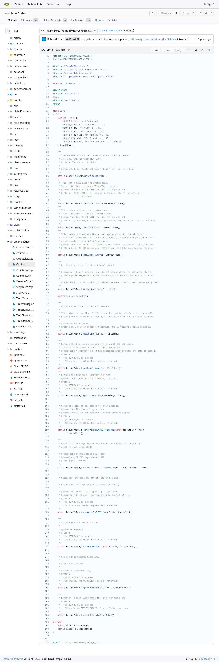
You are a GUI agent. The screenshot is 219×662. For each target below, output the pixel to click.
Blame (167, 50)
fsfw (14, 13)
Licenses (204, 658)
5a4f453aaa (72, 39)
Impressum (53, 4)
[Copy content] (195, 50)
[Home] (6, 4)
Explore (18, 4)
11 (175, 13)
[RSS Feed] (153, 13)
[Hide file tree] (8, 31)
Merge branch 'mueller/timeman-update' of (106, 39)
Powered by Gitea (13, 658)
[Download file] (188, 50)
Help (68, 4)
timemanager (113, 30)
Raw (156, 50)
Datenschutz (35, 4)
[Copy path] (133, 30)
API (213, 658)
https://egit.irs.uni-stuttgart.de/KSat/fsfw (154, 39)
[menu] (191, 659)
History (178, 50)
